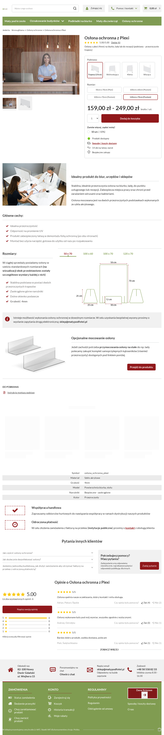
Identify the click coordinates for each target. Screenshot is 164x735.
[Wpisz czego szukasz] (45, 8)
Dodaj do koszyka (130, 118)
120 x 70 (128, 253)
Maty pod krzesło (15, 21)
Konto (53, 689)
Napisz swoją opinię (27, 609)
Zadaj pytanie (149, 565)
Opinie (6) (115, 42)
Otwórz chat (67, 674)
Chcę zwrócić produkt (21, 719)
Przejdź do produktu (141, 367)
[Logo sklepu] (5, 8)
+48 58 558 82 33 (147, 669)
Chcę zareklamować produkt (25, 711)
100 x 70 (108, 253)
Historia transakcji (64, 709)
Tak (145, 602)
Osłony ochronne (132, 21)
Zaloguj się (96, 8)
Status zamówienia (24, 697)
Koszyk (58, 703)
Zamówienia (18, 689)
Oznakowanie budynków (45, 20)
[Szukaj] (75, 8)
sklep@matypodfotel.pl (73, 321)
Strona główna (18, 30)
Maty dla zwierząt (107, 21)
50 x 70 (68, 253)
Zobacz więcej (109, 649)
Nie (157, 602)
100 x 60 (88, 253)
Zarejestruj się (62, 697)
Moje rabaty (60, 715)
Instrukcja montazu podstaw (21, 392)
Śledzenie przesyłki (24, 703)
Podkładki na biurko (80, 21)
